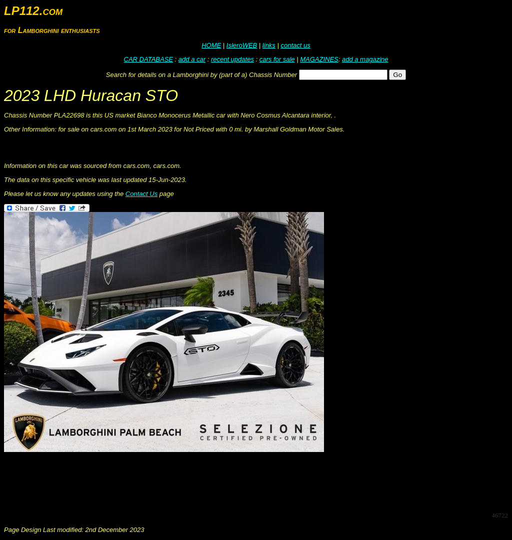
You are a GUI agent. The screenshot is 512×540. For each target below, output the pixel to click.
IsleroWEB (241, 45)
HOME (211, 45)
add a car (192, 59)
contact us (295, 45)
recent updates (232, 59)
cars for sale (277, 59)
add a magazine (365, 59)
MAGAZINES (319, 59)
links (269, 45)
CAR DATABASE (148, 59)
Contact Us (142, 194)
